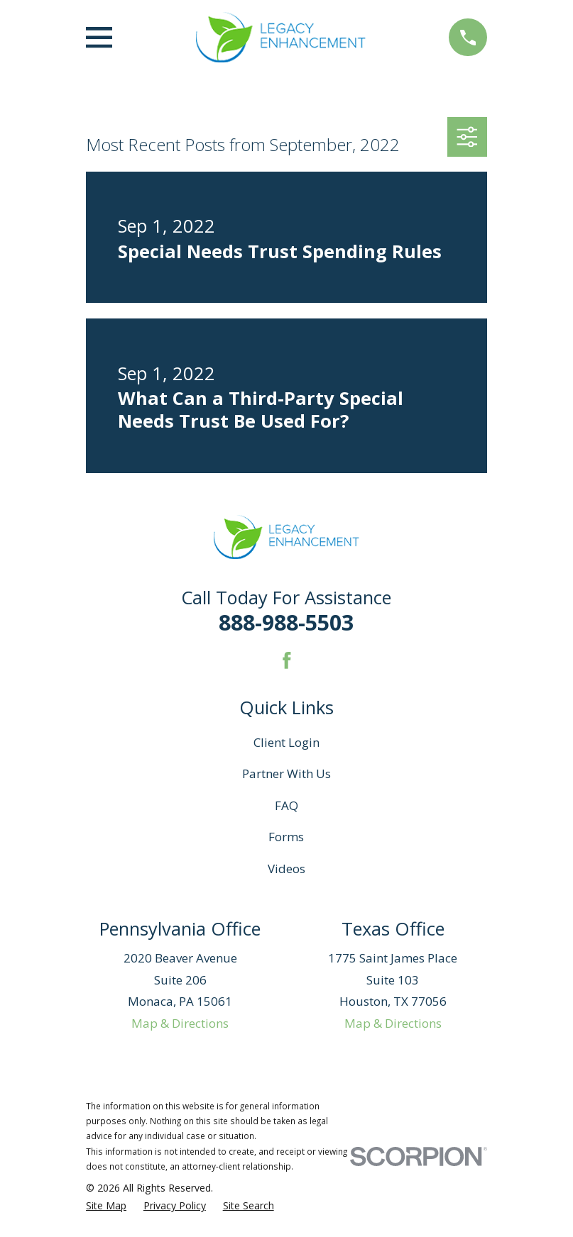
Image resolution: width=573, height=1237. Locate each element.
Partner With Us (286, 773)
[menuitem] (106, 1206)
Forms (286, 836)
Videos (286, 868)
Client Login (286, 742)
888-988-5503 (286, 622)
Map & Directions (180, 1023)
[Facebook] (286, 660)
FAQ (286, 805)
